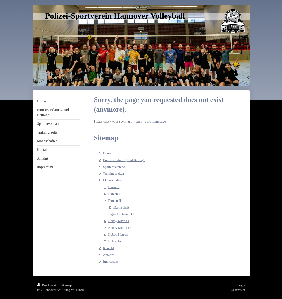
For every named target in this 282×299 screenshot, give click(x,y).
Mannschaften (112, 180)
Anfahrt (108, 255)
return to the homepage (150, 121)
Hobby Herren (118, 234)
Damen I (114, 194)
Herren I (113, 187)
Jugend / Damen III (121, 214)
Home (107, 153)
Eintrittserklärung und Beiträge (124, 160)
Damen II (114, 200)
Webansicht (237, 290)
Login (241, 285)
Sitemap (66, 285)
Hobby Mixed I (118, 221)
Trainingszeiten (113, 173)
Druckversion (48, 285)
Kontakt (108, 248)
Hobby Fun (115, 241)
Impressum (110, 261)
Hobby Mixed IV (119, 227)
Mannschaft (121, 207)
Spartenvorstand (114, 167)
